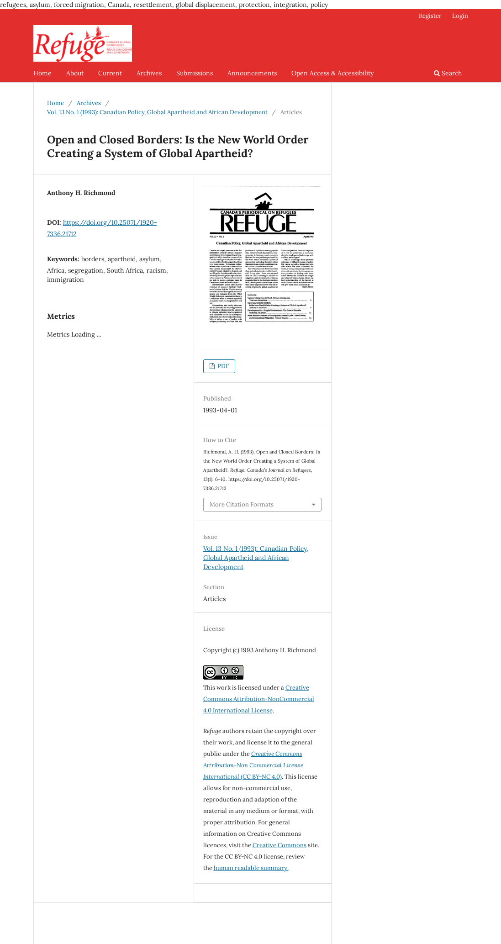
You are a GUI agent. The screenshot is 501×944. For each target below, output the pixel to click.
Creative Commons (279, 845)
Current (110, 73)
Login (460, 16)
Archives (149, 73)
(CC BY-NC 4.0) (253, 765)
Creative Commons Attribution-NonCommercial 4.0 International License (258, 699)
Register (430, 16)
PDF (222, 366)
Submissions (194, 73)
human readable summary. (251, 868)
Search (448, 73)
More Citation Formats (242, 504)
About (75, 73)
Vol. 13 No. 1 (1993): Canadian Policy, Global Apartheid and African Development (157, 112)
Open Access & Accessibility (332, 73)
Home (42, 73)
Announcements (252, 73)
